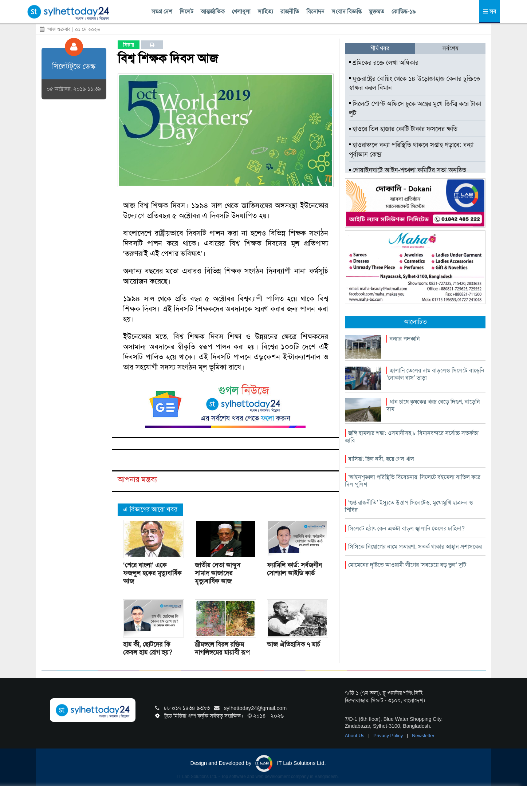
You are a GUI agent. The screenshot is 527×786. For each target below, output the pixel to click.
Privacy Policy (388, 735)
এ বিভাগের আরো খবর (150, 509)
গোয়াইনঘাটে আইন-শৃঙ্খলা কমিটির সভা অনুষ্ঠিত (407, 170)
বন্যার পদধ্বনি (405, 339)
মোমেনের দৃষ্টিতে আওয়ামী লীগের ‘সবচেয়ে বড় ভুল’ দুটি (407, 565)
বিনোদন (315, 11)
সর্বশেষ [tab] (450, 48)
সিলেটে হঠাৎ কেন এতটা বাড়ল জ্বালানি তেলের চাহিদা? (406, 528)
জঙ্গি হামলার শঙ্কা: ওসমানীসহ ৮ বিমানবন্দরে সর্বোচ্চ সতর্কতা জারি (412, 436)
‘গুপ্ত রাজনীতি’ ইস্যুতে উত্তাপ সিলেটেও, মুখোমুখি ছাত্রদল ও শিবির (409, 506)
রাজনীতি (289, 11)
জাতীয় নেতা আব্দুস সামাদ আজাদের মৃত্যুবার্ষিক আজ (217, 573)
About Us (355, 735)
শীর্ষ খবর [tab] (379, 48)
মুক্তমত (376, 11)
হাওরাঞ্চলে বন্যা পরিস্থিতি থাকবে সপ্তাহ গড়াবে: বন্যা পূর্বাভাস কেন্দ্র (411, 150)
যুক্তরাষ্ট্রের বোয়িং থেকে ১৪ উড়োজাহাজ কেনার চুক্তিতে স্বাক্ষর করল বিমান (414, 83)
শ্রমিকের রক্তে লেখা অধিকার (383, 62)
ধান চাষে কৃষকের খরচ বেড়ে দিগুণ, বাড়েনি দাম (433, 405)
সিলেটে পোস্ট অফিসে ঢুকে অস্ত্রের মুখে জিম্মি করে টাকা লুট (415, 108)
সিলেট (186, 11)
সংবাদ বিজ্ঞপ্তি (347, 11)
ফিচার (128, 45)
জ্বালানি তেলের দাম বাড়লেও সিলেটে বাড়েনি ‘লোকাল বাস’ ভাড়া (435, 374)
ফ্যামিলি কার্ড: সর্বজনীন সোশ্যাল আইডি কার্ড (294, 569)
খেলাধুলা (241, 11)
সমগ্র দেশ (162, 11)
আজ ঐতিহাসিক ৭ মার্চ (293, 644)
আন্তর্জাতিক (213, 11)
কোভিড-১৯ (404, 11)
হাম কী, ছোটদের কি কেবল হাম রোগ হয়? (147, 648)
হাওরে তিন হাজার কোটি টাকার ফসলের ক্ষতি (403, 129)
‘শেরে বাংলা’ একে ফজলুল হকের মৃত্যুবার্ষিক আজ (152, 573)
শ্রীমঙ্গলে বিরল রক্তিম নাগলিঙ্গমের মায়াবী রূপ (222, 648)
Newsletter (423, 735)
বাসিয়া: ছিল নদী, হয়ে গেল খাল (381, 459)
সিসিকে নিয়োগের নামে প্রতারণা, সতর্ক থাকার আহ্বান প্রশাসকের (415, 546)
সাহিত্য (265, 11)
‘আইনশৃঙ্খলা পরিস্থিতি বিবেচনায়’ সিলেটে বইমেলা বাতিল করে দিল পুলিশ (412, 480)
